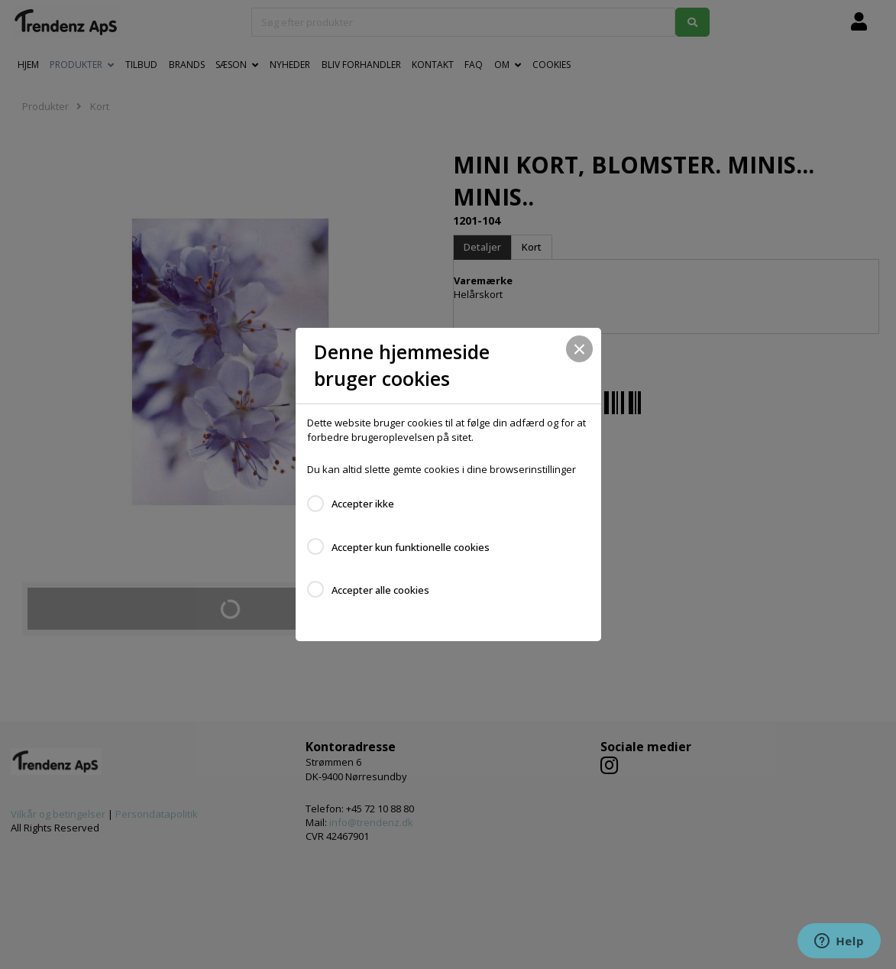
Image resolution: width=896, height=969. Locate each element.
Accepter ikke (363, 503)
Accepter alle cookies (380, 590)
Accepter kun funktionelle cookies (411, 547)
